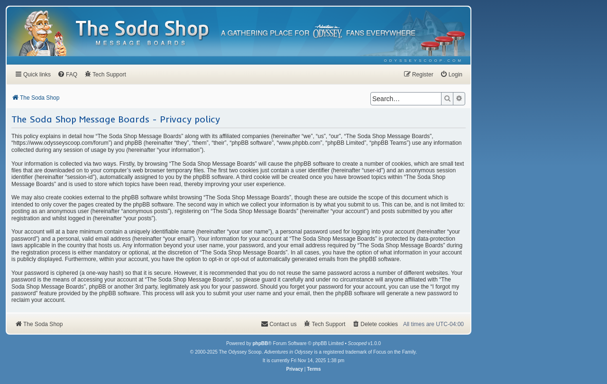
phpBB (260, 343)
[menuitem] (423, 60)
